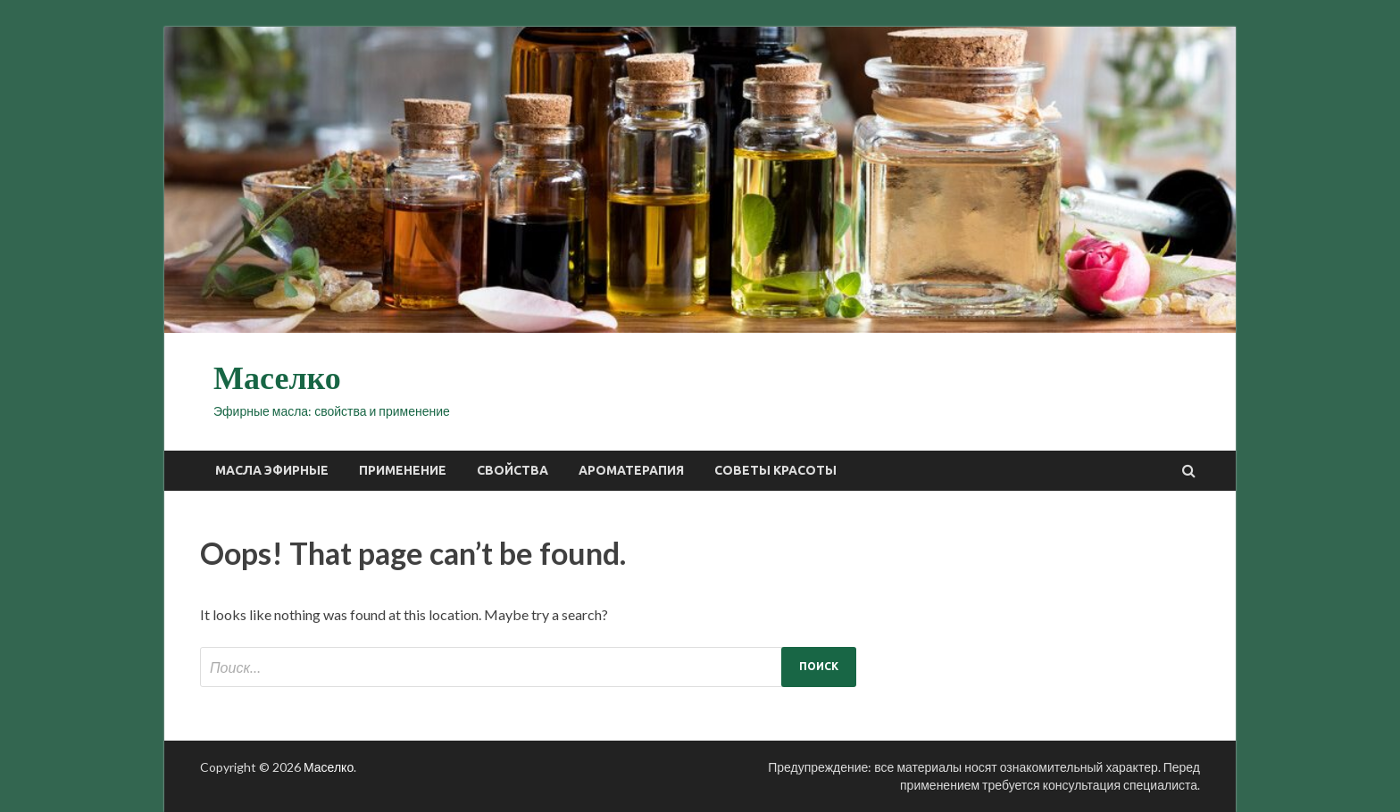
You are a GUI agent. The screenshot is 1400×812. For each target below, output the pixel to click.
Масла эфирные (272, 470)
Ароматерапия (631, 470)
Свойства (512, 470)
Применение (402, 470)
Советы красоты (775, 470)
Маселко (277, 378)
